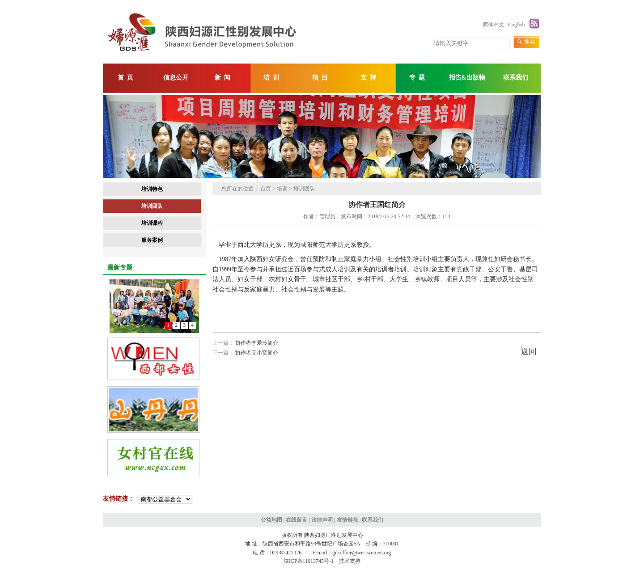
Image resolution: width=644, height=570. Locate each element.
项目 (321, 77)
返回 (529, 351)
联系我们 (515, 77)
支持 (369, 77)
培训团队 (152, 206)
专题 (418, 77)
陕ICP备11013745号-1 (309, 561)
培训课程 (152, 223)
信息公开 (175, 77)
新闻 (224, 77)
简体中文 (493, 24)
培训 (272, 77)
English (516, 24)
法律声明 (322, 520)
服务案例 (152, 240)
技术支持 (349, 561)
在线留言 (296, 520)
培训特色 (152, 189)
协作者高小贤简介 (256, 353)
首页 (127, 77)
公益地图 (271, 520)
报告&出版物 (467, 77)
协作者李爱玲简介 (256, 343)
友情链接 (347, 520)
